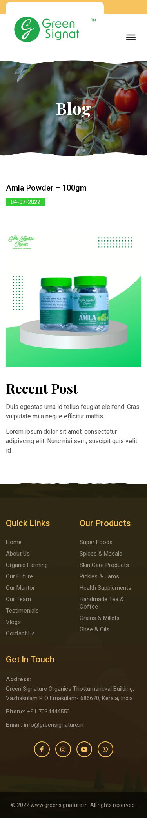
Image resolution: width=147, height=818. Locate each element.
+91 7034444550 (48, 711)
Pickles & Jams (99, 576)
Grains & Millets (100, 618)
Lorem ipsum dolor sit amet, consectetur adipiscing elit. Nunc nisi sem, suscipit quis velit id (71, 441)
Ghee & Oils (94, 629)
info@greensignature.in (53, 724)
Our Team (18, 599)
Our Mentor (20, 587)
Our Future (19, 576)
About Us (18, 553)
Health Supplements (105, 587)
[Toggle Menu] (131, 37)
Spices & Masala (101, 553)
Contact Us (20, 633)
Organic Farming (27, 565)
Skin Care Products (104, 565)
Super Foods (96, 542)
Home (14, 542)
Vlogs (13, 621)
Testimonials (22, 610)
